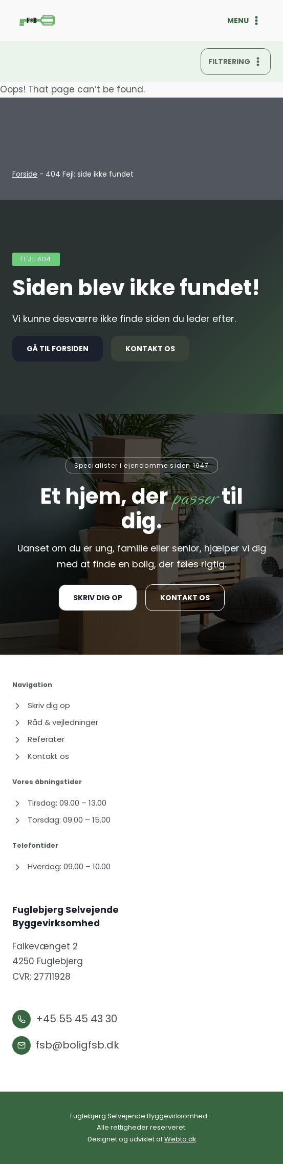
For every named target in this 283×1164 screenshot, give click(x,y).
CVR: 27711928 (41, 976)
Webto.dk (180, 1139)
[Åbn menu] (244, 20)
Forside (24, 174)
